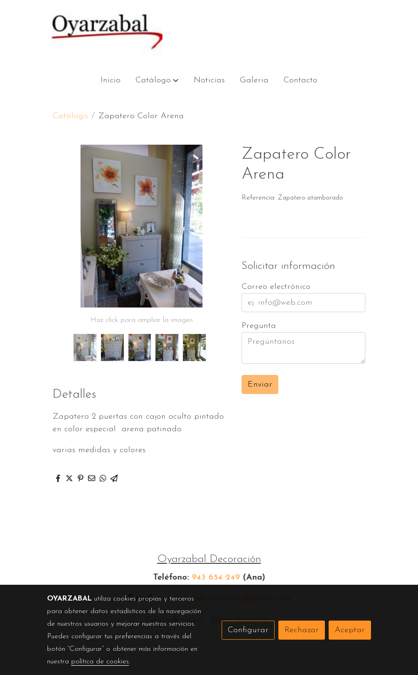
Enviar (260, 384)
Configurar (248, 630)
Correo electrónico (276, 286)
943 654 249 (216, 577)
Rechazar (301, 630)
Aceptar (350, 630)
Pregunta (259, 325)
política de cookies (100, 661)
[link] (106, 33)
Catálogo (70, 116)
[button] (157, 80)
